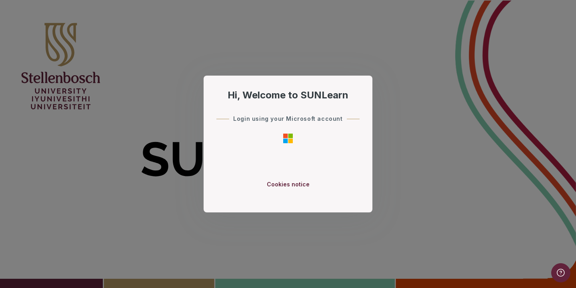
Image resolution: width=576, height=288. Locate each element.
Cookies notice (288, 184)
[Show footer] (560, 272)
